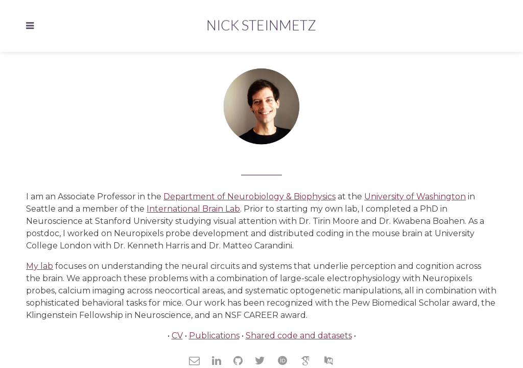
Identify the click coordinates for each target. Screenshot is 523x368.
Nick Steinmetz (261, 24)
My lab (39, 266)
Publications (214, 335)
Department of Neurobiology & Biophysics (249, 196)
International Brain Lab (193, 209)
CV (177, 335)
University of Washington (415, 196)
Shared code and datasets (299, 335)
